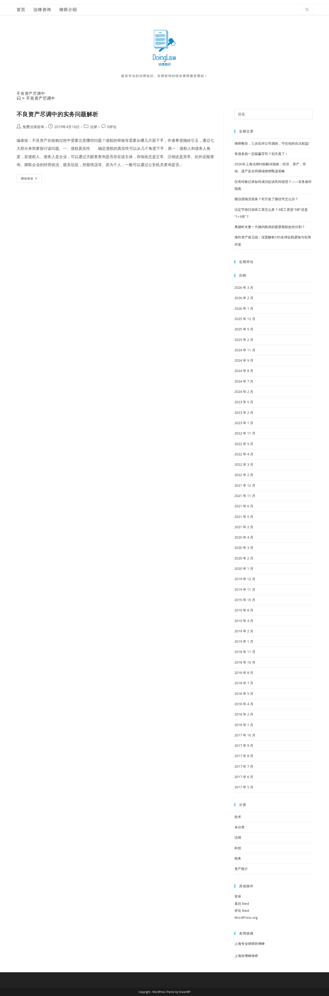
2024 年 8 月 (243, 370)
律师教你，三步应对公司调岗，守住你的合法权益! (271, 143)
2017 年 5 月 (243, 787)
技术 (237, 816)
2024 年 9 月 (243, 360)
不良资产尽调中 (40, 98)
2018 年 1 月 (243, 724)
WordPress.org (246, 917)
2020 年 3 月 (243, 547)
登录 (237, 896)
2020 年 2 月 (243, 558)
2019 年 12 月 (244, 579)
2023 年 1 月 (243, 423)
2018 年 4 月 (243, 704)
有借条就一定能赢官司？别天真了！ (261, 153)
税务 (237, 858)
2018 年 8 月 (243, 672)
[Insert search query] (273, 114)
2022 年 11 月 (244, 433)
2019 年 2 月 (243, 631)
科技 (237, 848)
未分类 (239, 827)
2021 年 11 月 (244, 495)
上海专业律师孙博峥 (249, 943)
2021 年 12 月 (244, 485)
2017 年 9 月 (243, 745)
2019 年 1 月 (243, 641)
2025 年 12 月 (244, 318)
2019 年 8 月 (243, 610)
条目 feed (241, 903)
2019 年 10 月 (244, 599)
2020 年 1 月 (243, 568)
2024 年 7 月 (243, 381)
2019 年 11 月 (244, 589)
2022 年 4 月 (243, 454)
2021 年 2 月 (243, 527)
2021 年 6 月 (243, 506)
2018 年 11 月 (244, 651)
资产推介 (241, 868)
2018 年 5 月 (243, 693)
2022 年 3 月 (243, 464)
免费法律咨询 (33, 126)
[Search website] (307, 9)
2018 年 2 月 (243, 714)
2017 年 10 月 (244, 735)
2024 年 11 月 (244, 350)
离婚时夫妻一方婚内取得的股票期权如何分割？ (269, 226)
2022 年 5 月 (243, 443)
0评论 (111, 126)
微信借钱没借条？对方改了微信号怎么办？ (266, 199)
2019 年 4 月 (243, 620)
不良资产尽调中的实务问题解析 (57, 114)
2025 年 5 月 (243, 329)
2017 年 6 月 (243, 776)
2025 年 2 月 (243, 339)
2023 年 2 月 (243, 412)
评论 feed (241, 910)
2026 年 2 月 (243, 297)
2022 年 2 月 (243, 474)
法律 (93, 126)
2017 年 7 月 (243, 766)
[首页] (19, 98)
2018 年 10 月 (244, 662)
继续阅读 (29, 179)
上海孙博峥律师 (246, 955)
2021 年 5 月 (243, 516)
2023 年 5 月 (243, 402)
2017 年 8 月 (243, 755)
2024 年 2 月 (243, 391)
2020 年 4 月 (243, 537)
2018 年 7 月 (243, 683)
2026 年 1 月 (243, 308)
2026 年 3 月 (243, 287)
